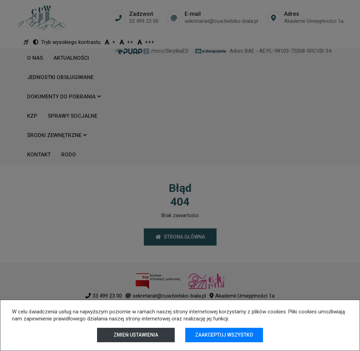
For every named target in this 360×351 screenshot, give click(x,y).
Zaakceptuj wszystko (224, 335)
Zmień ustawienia (136, 335)
